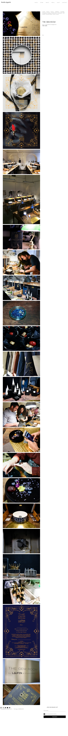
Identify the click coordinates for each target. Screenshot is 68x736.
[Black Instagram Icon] (1, 708)
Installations (57, 11)
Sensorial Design (49, 14)
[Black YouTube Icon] (7, 708)
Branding (49, 13)
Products (52, 11)
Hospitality (62, 11)
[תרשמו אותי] (55, 717)
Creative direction (45, 11)
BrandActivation (54, 13)
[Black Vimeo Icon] (9, 708)
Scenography (59, 13)
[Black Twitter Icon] (5, 708)
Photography (44, 13)
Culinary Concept (55, 14)
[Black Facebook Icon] (3, 708)
